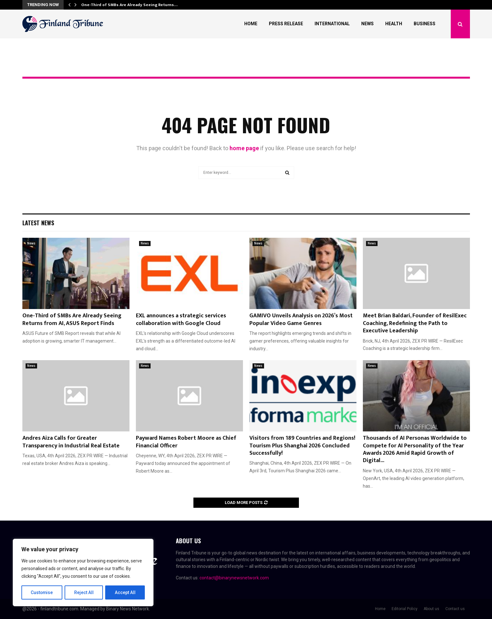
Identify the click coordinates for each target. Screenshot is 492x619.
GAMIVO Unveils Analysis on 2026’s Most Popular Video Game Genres (301, 319)
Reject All (84, 592)
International (332, 23)
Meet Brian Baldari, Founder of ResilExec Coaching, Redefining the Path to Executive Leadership (415, 323)
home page (244, 148)
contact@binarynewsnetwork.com (234, 577)
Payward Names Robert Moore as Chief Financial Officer (186, 441)
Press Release (286, 23)
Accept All (125, 592)
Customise (42, 592)
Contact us (455, 609)
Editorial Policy (405, 609)
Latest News (38, 223)
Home (250, 23)
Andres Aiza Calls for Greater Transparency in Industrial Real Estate (71, 441)
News (367, 23)
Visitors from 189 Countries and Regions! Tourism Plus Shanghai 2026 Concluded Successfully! (302, 445)
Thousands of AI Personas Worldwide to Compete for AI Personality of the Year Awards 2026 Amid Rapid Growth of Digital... (415, 449)
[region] (83, 572)
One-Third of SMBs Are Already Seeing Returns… (129, 4)
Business (424, 23)
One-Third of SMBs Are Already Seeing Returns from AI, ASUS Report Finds (71, 319)
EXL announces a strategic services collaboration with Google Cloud (181, 319)
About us (431, 609)
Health (393, 23)
